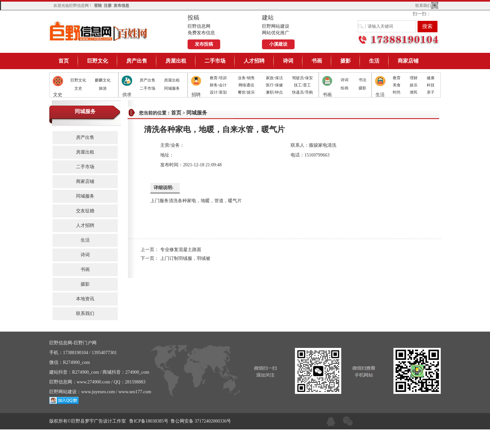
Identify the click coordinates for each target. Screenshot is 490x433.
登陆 (98, 5)
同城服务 (172, 88)
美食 (397, 85)
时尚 (397, 92)
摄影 (345, 61)
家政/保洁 (274, 78)
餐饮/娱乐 (246, 92)
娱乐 (414, 85)
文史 (78, 88)
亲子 (431, 92)
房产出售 (136, 61)
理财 (414, 78)
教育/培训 (218, 78)
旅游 (103, 88)
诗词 (288, 61)
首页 (63, 61)
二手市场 (215, 61)
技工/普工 (302, 85)
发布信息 (121, 5)
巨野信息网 (98, 30)
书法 (362, 80)
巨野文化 (97, 61)
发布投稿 (204, 44)
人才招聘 (254, 61)
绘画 (344, 88)
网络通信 (246, 85)
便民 (414, 92)
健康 (431, 78)
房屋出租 (175, 61)
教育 (397, 78)
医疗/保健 (274, 85)
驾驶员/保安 (302, 78)
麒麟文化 (103, 80)
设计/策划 (218, 92)
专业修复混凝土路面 (180, 249)
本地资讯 (85, 298)
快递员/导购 (302, 92)
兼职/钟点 (274, 92)
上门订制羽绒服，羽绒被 (185, 258)
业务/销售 (246, 78)
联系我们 (423, 5)
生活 (374, 61)
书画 (317, 61)
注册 (108, 5)
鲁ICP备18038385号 (148, 421)
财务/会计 (218, 85)
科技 (431, 85)
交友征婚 (85, 210)
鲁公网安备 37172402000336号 (201, 421)
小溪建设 (278, 44)
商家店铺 (408, 61)
